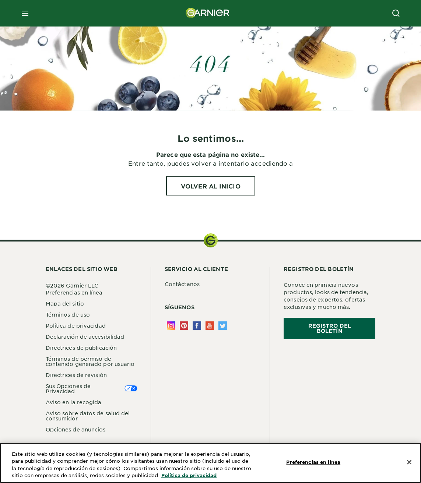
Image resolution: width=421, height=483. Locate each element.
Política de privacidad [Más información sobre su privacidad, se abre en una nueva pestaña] (189, 475)
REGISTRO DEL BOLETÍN (329, 328)
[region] (210, 463)
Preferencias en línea (74, 292)
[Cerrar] (409, 462)
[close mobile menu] (25, 13)
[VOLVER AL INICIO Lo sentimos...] (210, 185)
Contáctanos (182, 284)
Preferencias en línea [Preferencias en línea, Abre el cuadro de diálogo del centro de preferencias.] (313, 462)
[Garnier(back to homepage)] (208, 13)
